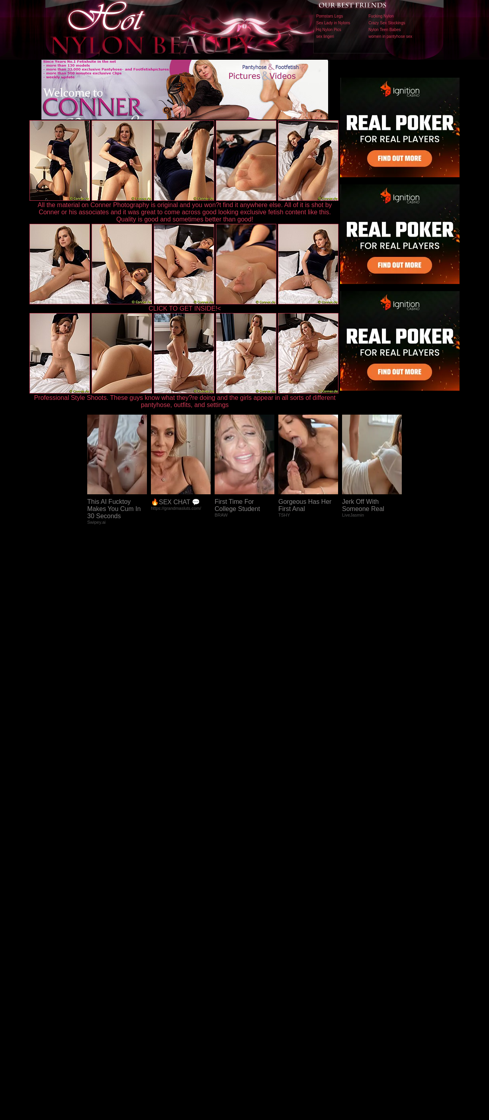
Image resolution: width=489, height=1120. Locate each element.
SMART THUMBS (258, 954)
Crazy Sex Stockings (386, 23)
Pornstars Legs (329, 16)
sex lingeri (325, 36)
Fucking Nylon (380, 16)
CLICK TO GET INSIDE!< (185, 308)
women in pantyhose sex (390, 36)
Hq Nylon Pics (328, 29)
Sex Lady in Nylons (333, 23)
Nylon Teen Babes (384, 29)
